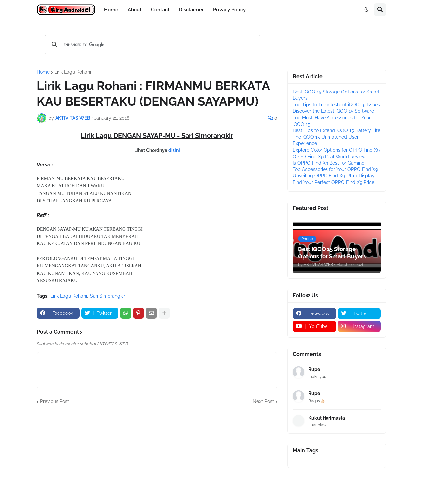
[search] (152, 45)
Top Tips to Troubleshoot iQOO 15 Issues (336, 104)
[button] (366, 9)
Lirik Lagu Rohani (72, 72)
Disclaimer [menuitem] (191, 10)
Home (43, 72)
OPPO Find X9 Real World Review (329, 156)
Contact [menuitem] (160, 10)
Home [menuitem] (111, 10)
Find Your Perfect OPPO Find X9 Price (333, 182)
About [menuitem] (135, 10)
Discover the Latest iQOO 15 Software (333, 111)
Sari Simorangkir (107, 296)
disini (174, 150)
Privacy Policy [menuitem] (229, 10)
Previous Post (54, 401)
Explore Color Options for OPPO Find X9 (336, 150)
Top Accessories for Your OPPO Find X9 (335, 169)
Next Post (263, 401)
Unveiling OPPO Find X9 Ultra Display (334, 175)
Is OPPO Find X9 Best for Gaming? (330, 162)
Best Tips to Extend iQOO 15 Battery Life (336, 130)
